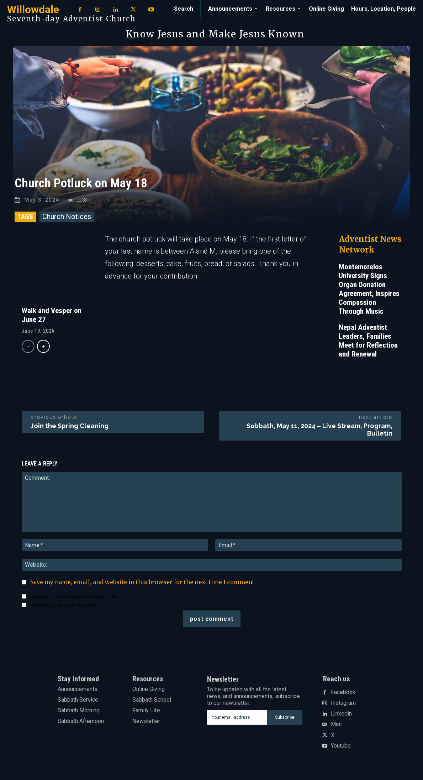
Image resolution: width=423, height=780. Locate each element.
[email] (236, 717)
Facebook (343, 692)
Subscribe (284, 716)
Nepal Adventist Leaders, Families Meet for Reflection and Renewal (368, 340)
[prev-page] (28, 346)
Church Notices (66, 216)
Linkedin (341, 714)
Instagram (343, 703)
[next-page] (43, 346)
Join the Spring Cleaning (70, 426)
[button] (183, 9)
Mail (336, 724)
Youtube (341, 746)
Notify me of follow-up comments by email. (72, 597)
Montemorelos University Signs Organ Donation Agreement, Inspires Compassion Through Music (369, 289)
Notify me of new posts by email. (62, 605)
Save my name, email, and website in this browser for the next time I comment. (143, 582)
